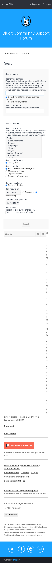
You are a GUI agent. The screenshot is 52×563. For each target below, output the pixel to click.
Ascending (28, 192)
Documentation (11, 472)
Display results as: (14, 183)
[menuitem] (9, 4)
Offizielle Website (30, 465)
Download (9, 426)
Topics (18, 185)
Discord (25, 477)
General (23, 143)
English (23, 138)
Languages (23, 145)
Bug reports (10, 433)
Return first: (11, 208)
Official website (11, 465)
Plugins (23, 150)
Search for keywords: (15, 79)
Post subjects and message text (21, 168)
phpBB (16, 560)
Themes (23, 148)
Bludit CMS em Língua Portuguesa (21, 490)
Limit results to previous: (17, 199)
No (15, 162)
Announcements (23, 141)
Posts (9, 185)
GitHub (21, 481)
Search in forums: (14, 128)
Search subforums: (14, 160)
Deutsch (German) (23, 153)
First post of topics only (17, 176)
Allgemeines (23, 155)
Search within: (12, 166)
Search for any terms (16, 102)
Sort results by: (12, 189)
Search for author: (14, 105)
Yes (9, 162)
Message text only (15, 171)
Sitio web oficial (12, 468)
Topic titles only (14, 174)
